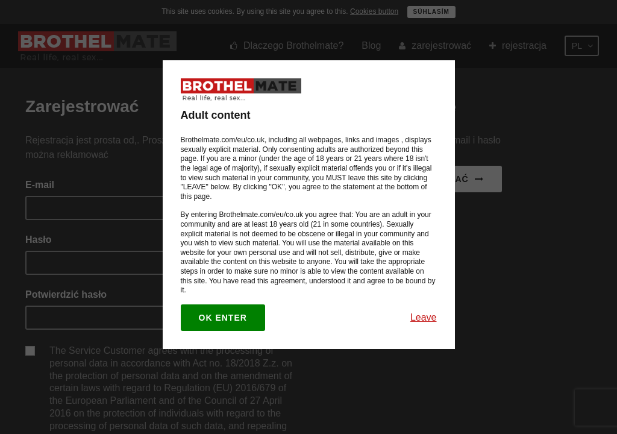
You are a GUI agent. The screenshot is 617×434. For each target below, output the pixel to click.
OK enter (223, 317)
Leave (423, 317)
